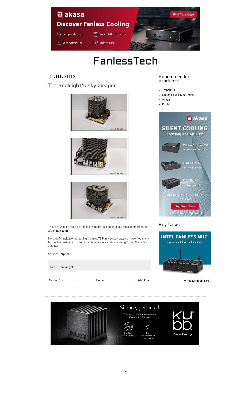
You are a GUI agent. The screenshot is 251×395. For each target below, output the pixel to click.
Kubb (165, 104)
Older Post (143, 280)
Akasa (166, 99)
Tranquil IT (168, 90)
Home (100, 280)
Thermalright (65, 267)
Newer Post (56, 280)
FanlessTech (125, 62)
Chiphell (64, 254)
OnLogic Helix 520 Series (178, 94)
